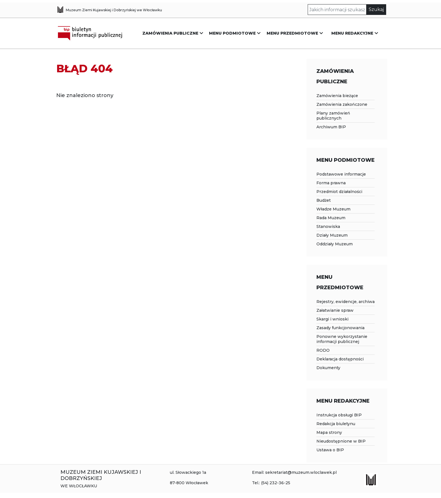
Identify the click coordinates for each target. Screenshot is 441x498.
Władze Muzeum (333, 209)
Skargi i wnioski (332, 319)
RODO (323, 350)
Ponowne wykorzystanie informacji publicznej (341, 339)
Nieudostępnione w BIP (341, 441)
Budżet (323, 200)
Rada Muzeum (330, 217)
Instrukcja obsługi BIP (339, 415)
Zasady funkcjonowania (340, 327)
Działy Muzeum (332, 235)
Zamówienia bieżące (337, 95)
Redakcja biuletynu (335, 423)
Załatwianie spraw (335, 310)
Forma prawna (331, 182)
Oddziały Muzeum (334, 243)
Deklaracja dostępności (340, 359)
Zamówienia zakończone (341, 104)
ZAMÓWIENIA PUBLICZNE (170, 33)
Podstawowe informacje (341, 174)
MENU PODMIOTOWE (232, 33)
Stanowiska (328, 226)
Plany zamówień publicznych (333, 116)
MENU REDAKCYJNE (352, 33)
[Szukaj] (337, 9)
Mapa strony (329, 432)
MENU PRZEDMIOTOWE (292, 33)
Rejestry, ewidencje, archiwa (345, 301)
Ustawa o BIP (330, 449)
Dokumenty (328, 367)
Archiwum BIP (331, 126)
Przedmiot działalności (339, 191)
